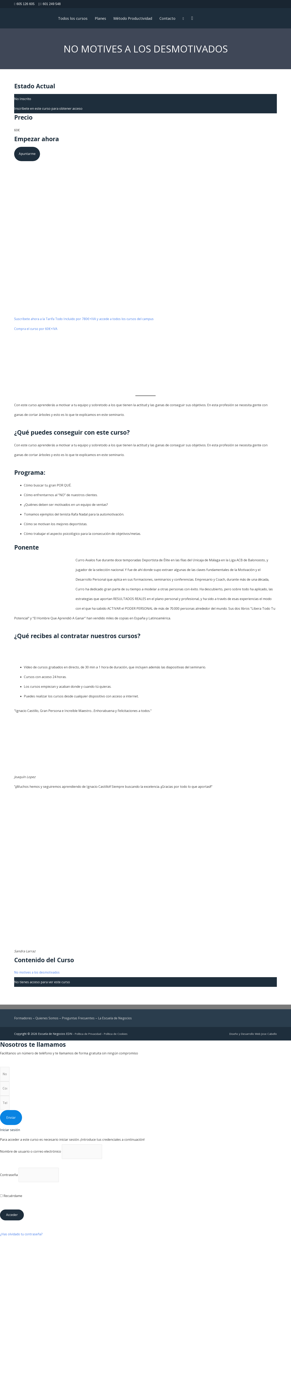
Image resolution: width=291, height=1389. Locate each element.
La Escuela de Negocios (117, 1020)
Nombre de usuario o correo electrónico (30, 1155)
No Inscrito (22, 100)
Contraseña (9, 1179)
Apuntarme (27, 155)
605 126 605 (24, 4)
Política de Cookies (117, 1036)
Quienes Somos (48, 1020)
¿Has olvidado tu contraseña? (22, 1239)
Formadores (23, 1020)
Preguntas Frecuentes (80, 1020)
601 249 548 (50, 4)
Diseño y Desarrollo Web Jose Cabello (252, 1036)
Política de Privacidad (88, 1036)
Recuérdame (11, 1200)
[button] (194, 19)
